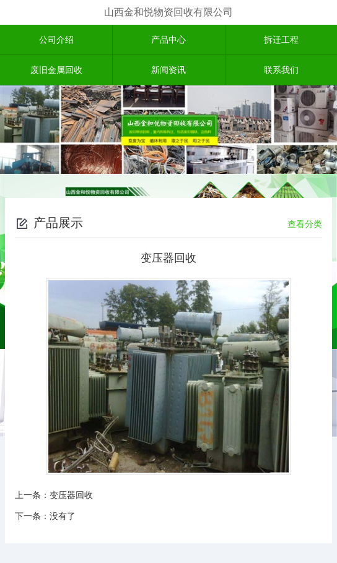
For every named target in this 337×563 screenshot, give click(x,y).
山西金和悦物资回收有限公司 (168, 12)
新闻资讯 (168, 70)
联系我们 (281, 70)
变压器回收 (71, 495)
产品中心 (168, 40)
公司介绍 (56, 40)
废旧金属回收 (56, 70)
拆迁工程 (281, 40)
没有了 (63, 516)
